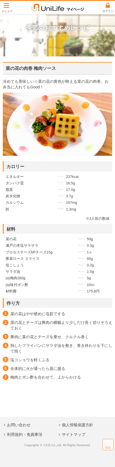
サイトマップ (73, 434)
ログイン (108, 11)
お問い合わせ (18, 425)
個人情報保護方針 (77, 425)
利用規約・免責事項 (24, 434)
